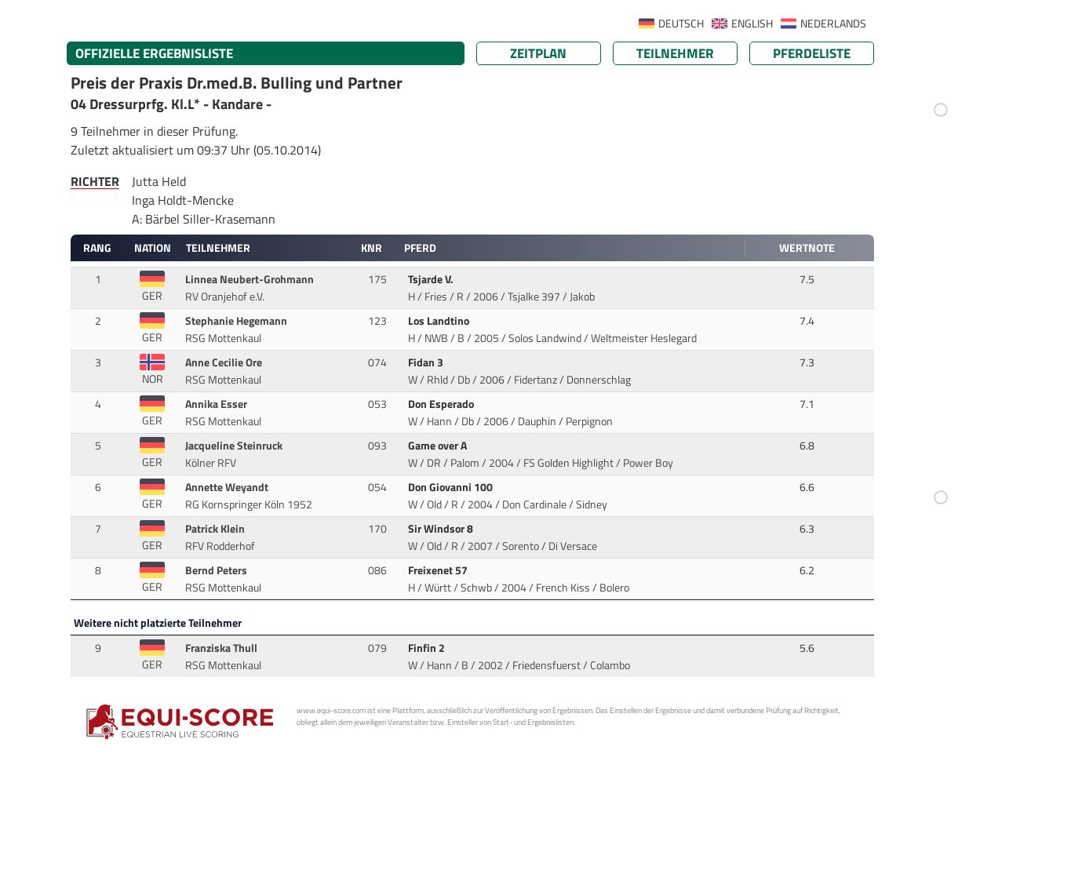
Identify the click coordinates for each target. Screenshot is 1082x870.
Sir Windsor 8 (441, 528)
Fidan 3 (427, 362)
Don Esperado (442, 404)
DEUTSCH (681, 23)
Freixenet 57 (439, 570)
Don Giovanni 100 (451, 487)
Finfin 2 (427, 648)
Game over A (438, 445)
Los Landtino (440, 320)
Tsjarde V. (432, 279)
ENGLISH (752, 23)
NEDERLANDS (833, 23)
